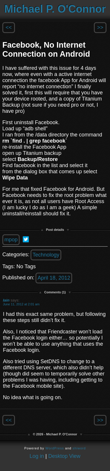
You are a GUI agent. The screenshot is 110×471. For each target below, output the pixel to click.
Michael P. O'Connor (55, 9)
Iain (6, 300)
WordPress (54, 448)
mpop (11, 240)
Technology (46, 255)
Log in (37, 456)
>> (100, 27)
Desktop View (64, 456)
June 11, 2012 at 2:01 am (21, 304)
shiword (79, 448)
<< (9, 27)
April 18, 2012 (54, 278)
